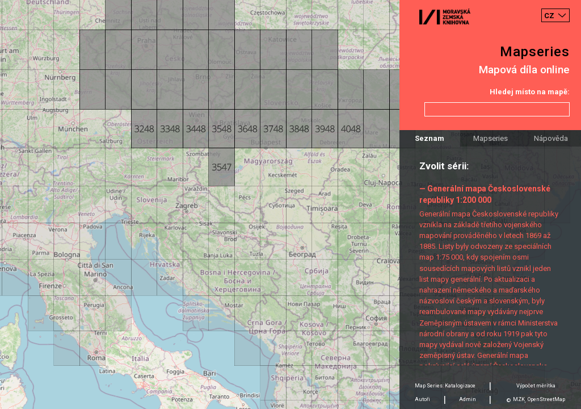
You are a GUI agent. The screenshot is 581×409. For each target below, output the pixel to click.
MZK (519, 399)
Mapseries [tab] (490, 138)
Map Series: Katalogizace (445, 386)
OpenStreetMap (546, 399)
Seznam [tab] (429, 138)
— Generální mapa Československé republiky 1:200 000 (484, 194)
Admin (467, 399)
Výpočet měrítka (535, 386)
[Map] (290, 204)
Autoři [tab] (422, 399)
